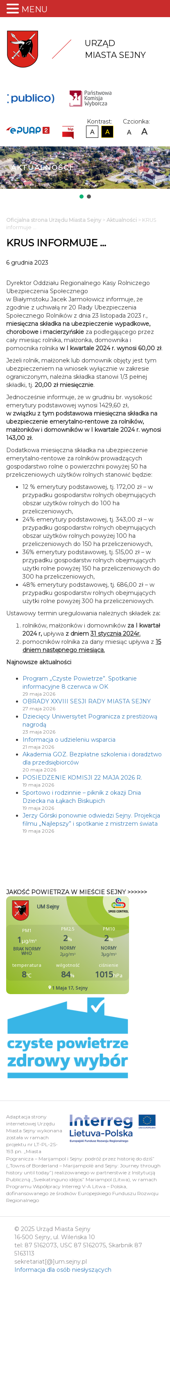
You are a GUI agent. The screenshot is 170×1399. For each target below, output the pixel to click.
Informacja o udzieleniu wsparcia (69, 739)
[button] (81, 196)
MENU (34, 9)
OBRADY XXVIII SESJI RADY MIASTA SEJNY (87, 701)
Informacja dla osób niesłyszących (62, 1269)
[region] (85, 173)
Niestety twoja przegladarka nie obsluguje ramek (88, 945)
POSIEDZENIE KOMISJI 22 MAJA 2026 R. (82, 777)
